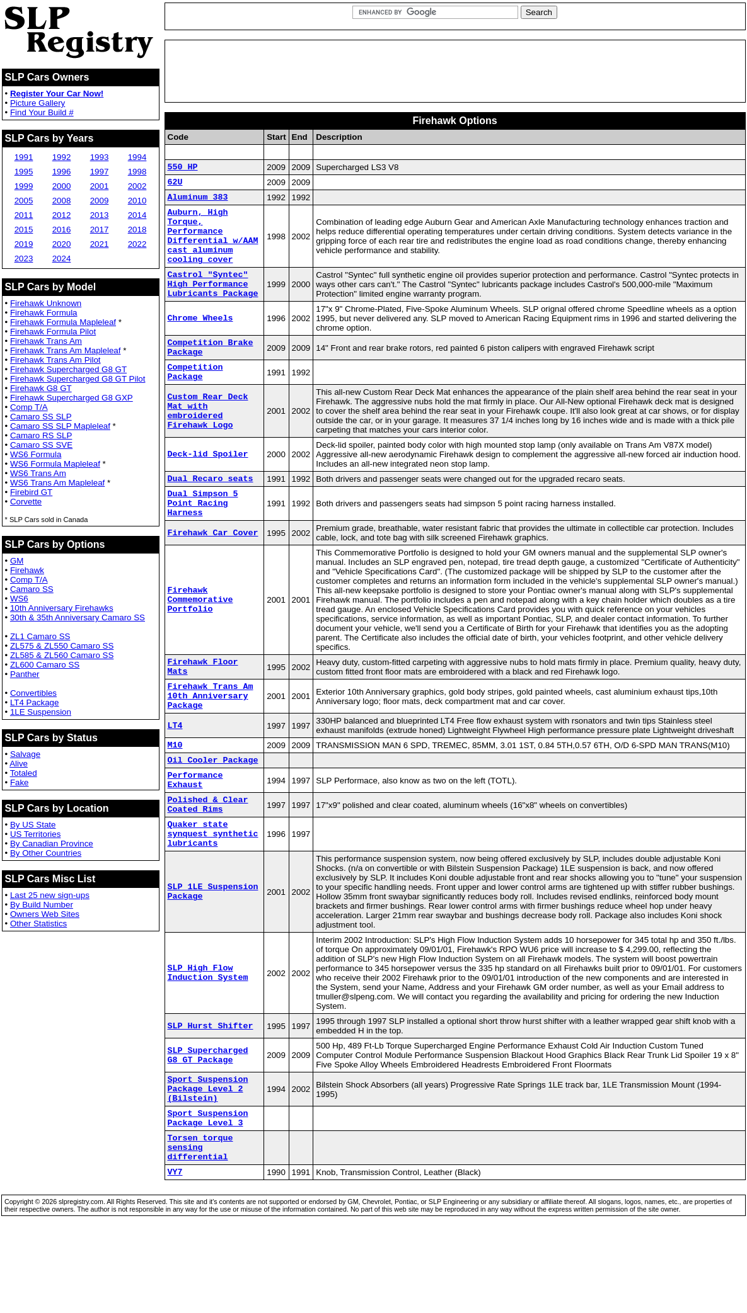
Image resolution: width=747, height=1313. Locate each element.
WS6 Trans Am (38, 473)
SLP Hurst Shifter (210, 1090)
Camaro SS (32, 589)
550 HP (183, 168)
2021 (99, 244)
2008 (61, 200)
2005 (23, 200)
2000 (61, 186)
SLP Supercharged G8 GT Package (208, 1119)
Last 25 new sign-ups (50, 895)
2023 (23, 258)
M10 (175, 793)
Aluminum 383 (198, 202)
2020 (61, 244)
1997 (99, 171)
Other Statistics (38, 923)
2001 (99, 186)
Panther (25, 674)
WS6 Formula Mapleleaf (55, 464)
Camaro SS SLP (41, 416)
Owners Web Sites (44, 914)
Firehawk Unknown (45, 303)
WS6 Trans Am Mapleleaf (57, 482)
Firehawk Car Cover (213, 570)
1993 (99, 157)
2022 (137, 244)
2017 (99, 229)
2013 (99, 215)
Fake (19, 782)
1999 (23, 186)
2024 (61, 258)
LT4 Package (34, 702)
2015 (23, 229)
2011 (23, 215)
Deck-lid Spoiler (208, 485)
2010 (137, 200)
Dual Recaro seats (210, 510)
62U (175, 185)
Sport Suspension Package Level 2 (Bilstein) (208, 1156)
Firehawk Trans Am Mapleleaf (65, 350)
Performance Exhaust (195, 833)
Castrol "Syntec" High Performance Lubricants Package (213, 304)
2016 (61, 229)
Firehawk (27, 570)
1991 (23, 157)
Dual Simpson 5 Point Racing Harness (203, 538)
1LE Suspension (40, 712)
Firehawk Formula (44, 312)
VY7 (175, 1252)
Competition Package (195, 400)
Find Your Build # (42, 112)
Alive (18, 763)
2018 (137, 229)
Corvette (26, 501)
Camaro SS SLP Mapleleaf (60, 426)
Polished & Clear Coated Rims (208, 861)
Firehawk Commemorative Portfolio (200, 638)
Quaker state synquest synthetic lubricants (213, 895)
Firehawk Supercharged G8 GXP (71, 397)
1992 (61, 157)
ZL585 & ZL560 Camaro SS (61, 655)
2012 (61, 215)
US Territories (35, 834)
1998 (137, 171)
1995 (23, 171)
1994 (137, 157)
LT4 (175, 772)
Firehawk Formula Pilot (53, 331)
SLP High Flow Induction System (208, 1037)
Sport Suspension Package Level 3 (208, 1190)
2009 (99, 200)
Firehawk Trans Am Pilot (55, 360)
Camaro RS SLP (41, 435)
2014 (137, 215)
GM (16, 561)
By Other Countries (45, 853)
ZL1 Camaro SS (40, 636)
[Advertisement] (455, 71)
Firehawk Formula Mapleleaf (63, 322)
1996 (61, 171)
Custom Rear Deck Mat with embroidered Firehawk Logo (208, 441)
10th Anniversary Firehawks (61, 608)
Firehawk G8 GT (41, 388)
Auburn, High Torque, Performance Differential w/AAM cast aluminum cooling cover (213, 247)
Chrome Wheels (200, 341)
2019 (23, 244)
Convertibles (33, 693)
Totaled (23, 773)
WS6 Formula (35, 454)
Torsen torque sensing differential (200, 1224)
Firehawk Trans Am (46, 341)
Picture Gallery (37, 103)
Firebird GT (31, 492)
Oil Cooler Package (213, 810)
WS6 (19, 598)
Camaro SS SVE (41, 445)
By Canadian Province (51, 843)
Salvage (25, 754)
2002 (137, 186)
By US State (33, 824)
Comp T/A (29, 407)
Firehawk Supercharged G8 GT (68, 369)
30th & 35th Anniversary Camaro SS (77, 617)
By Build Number (41, 904)
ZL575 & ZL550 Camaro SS (61, 646)
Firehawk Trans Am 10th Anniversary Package (210, 741)
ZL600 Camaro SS (44, 664)
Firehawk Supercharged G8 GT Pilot (78, 379)
